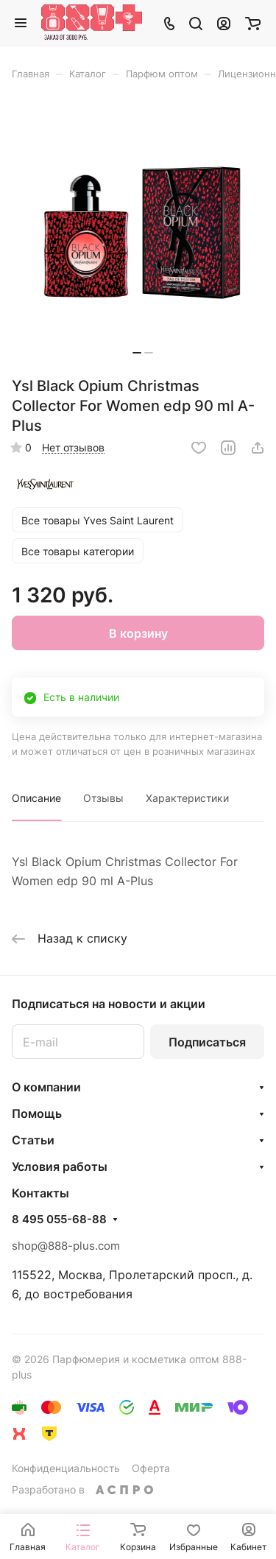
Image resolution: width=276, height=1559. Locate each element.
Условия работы (59, 1166)
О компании (46, 1087)
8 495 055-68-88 (59, 1219)
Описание (36, 798)
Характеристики (187, 798)
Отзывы (103, 798)
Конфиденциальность (66, 1468)
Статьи (33, 1140)
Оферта (151, 1468)
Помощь (37, 1113)
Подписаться (207, 1042)
